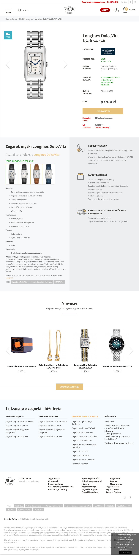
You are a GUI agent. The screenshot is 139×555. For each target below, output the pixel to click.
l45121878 (38, 510)
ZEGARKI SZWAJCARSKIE (85, 416)
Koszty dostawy (55, 484)
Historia (85, 484)
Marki (21, 19)
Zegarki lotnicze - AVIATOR (83, 428)
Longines (29, 19)
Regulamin (115, 478)
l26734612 (98, 506)
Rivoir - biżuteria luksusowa (117, 425)
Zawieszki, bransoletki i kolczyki (119, 443)
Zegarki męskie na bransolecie (19, 421)
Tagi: (9, 506)
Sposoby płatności (90, 478)
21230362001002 (24, 510)
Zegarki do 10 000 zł (80, 455)
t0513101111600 (123, 506)
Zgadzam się (125, 552)
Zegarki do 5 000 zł (80, 451)
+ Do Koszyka (103, 111)
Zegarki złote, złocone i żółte (84, 436)
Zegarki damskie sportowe (50, 436)
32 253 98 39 (25, 478)
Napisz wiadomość (104, 118)
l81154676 (19, 506)
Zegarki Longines (90, 492)
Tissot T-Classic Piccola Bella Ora (78, 506)
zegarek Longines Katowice (41, 282)
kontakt (124, 2)
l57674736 (60, 282)
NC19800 (11, 510)
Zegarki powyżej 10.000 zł (83, 459)
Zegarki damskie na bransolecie (53, 421)
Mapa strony (116, 484)
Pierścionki (110, 421)
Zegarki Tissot (112, 486)
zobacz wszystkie (69, 387)
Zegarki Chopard (89, 489)
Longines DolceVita (46, 154)
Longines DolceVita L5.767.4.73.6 (48, 19)
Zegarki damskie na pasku (50, 425)
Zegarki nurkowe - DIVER (83, 432)
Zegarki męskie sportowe (17, 436)
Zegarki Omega (89, 486)
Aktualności (53, 481)
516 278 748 (112, 2)
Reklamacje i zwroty (57, 489)
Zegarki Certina (113, 492)
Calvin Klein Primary (34, 506)
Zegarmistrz (54, 478)
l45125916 (110, 506)
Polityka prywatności (92, 481)
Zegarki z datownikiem (82, 440)
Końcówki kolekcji (80, 463)
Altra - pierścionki (113, 433)
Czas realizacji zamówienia (61, 486)
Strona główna (11, 19)
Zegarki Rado (112, 489)
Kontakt (114, 481)
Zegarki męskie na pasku (17, 425)
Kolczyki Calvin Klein (54, 506)
